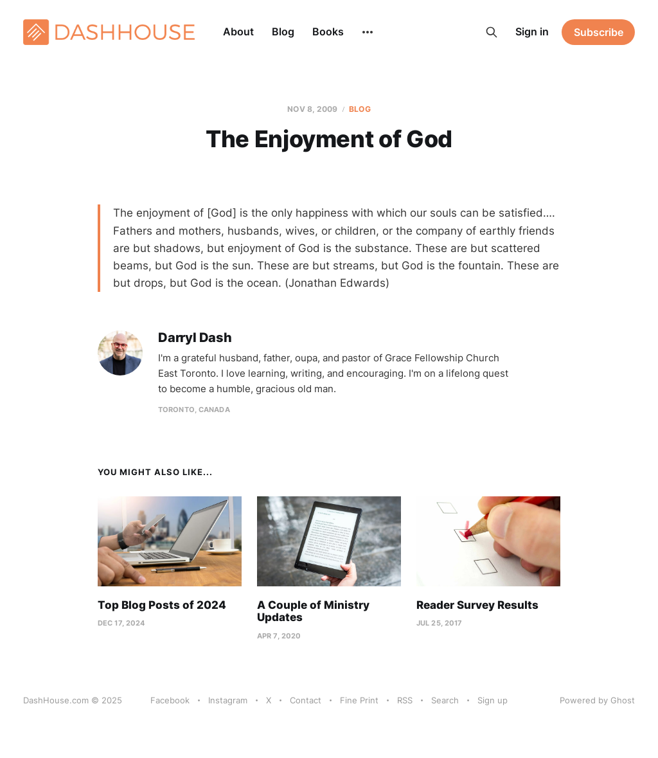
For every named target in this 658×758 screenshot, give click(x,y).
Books (328, 31)
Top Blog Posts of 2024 (162, 605)
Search (445, 700)
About (238, 31)
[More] (367, 32)
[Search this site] (491, 32)
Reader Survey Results (477, 605)
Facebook (170, 700)
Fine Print (359, 700)
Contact (305, 700)
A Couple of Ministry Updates (313, 611)
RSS (405, 700)
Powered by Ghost (597, 700)
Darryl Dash (195, 337)
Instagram (227, 700)
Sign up (492, 700)
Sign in (532, 31)
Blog (283, 31)
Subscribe (598, 32)
